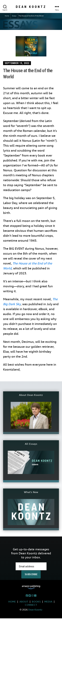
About (23, 601)
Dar (10, 304)
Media (48, 601)
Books (36, 601)
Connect (31, 604)
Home (7, 16)
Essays (14, 16)
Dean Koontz (31, 6)
